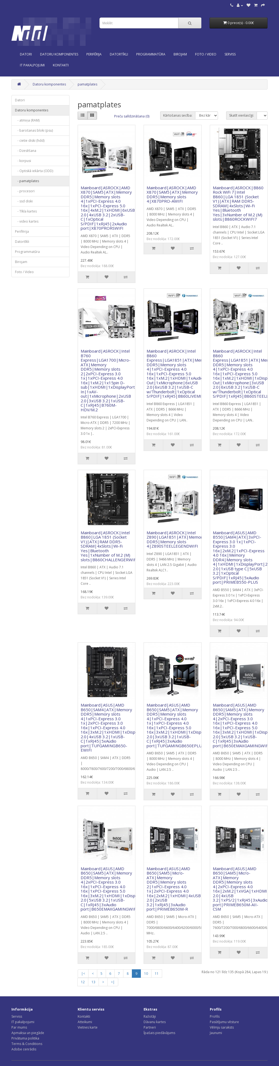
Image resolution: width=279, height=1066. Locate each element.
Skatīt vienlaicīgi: (241, 115)
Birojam (180, 54)
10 (146, 973)
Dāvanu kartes (155, 1022)
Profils (215, 1016)
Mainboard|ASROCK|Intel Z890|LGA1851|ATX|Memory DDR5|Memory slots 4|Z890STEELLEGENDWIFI (176, 539)
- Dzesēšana (25, 150)
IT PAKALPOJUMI (32, 65)
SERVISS (230, 54)
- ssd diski (24, 201)
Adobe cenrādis (23, 1049)
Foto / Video (205, 54)
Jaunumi (216, 1032)
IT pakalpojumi (22, 1022)
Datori (26, 54)
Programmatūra (150, 54)
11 (157, 973)
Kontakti (84, 1016)
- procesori (25, 191)
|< (83, 973)
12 (83, 982)
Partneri (150, 1027)
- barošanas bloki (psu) (34, 130)
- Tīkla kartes (26, 211)
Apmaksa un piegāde (27, 1032)
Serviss (16, 1016)
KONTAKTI (61, 65)
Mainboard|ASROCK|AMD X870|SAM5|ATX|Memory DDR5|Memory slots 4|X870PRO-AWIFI (172, 194)
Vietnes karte (88, 1027)
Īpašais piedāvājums (159, 1032)
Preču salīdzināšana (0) (131, 116)
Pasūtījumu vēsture (224, 1022)
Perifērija (94, 54)
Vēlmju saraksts (222, 1027)
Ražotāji (150, 1016)
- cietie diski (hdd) (29, 140)
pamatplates (87, 84)
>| (113, 982)
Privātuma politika (25, 1038)
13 (93, 982)
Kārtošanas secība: (177, 115)
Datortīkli (119, 54)
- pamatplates (27, 181)
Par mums (19, 1027)
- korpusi (23, 160)
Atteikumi (85, 1022)
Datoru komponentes (59, 54)
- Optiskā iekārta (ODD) (34, 171)
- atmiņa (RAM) (27, 120)
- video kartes (26, 221)
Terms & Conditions (26, 1043)
